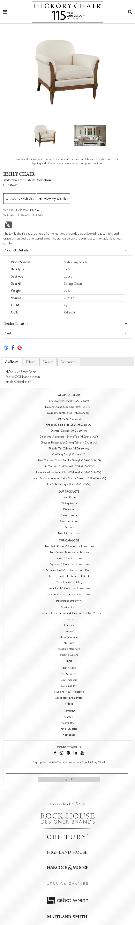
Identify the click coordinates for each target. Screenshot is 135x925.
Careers (69, 716)
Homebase (68, 734)
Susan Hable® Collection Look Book (69, 588)
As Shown (11, 362)
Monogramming (68, 636)
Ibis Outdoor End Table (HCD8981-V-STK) (69, 466)
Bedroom (69, 509)
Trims (69, 660)
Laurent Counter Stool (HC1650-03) (68, 412)
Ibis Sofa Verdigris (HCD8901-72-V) (68, 484)
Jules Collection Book (69, 558)
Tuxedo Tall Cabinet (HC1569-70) (69, 448)
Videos (69, 703)
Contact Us (69, 722)
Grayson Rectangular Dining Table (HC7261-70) (68, 442)
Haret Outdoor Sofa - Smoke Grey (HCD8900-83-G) (69, 460)
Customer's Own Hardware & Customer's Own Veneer (69, 613)
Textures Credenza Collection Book (69, 594)
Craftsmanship (68, 679)
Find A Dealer (69, 728)
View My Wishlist (53, 198)
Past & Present (69, 673)
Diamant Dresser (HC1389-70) (69, 430)
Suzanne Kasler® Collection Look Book (69, 570)
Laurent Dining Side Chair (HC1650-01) (68, 406)
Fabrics (30, 362)
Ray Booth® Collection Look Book (69, 564)
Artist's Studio (69, 607)
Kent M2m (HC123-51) (68, 418)
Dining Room (69, 503)
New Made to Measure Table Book (69, 552)
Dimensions (68, 362)
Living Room (68, 497)
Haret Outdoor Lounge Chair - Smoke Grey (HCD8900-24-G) (68, 478)
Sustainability (68, 685)
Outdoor (68, 527)
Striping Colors (69, 654)
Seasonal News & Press (68, 697)
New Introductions (69, 533)
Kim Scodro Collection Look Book (68, 576)
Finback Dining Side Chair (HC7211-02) (68, 424)
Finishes (48, 362)
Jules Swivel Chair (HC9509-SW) (68, 400)
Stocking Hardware (69, 648)
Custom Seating (68, 515)
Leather (69, 630)
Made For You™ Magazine (69, 691)
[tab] (12, 362)
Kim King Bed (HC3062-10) (68, 454)
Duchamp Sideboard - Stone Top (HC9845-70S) (69, 436)
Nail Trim (69, 642)
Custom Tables (69, 521)
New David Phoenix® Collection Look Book (69, 546)
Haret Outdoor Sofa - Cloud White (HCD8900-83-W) (68, 472)
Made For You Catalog (69, 582)
